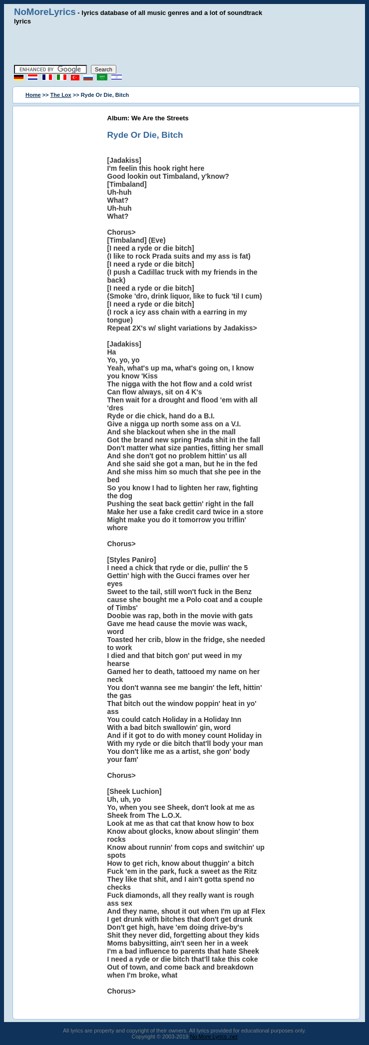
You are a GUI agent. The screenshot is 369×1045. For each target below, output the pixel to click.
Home (33, 95)
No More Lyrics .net (214, 1037)
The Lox (60, 95)
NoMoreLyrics (45, 11)
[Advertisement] (185, 45)
